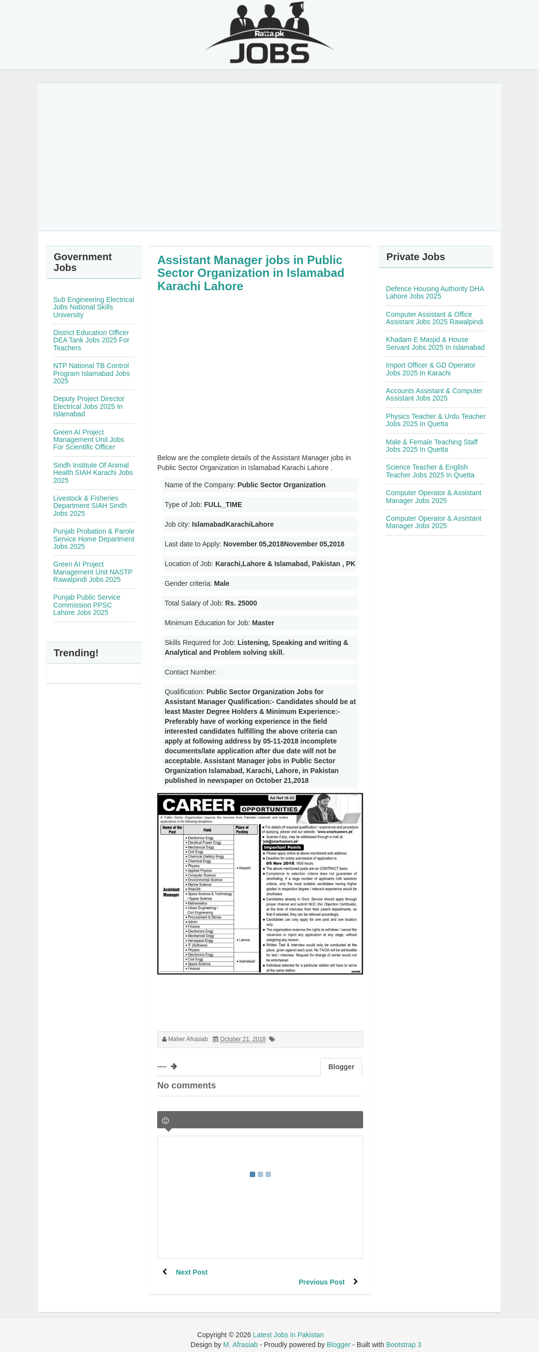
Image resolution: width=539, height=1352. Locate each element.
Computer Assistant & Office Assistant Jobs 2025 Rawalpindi (434, 318)
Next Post (193, 1272)
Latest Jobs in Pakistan (288, 1325)
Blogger (338, 1335)
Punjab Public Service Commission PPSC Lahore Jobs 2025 (86, 604)
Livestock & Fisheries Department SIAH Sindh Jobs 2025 (90, 505)
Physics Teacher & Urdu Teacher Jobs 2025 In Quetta (436, 420)
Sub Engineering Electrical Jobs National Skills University (93, 307)
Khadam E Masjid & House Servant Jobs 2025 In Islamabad (435, 343)
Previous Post (320, 1272)
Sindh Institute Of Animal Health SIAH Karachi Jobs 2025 (93, 472)
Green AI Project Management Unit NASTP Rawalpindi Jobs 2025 (93, 571)
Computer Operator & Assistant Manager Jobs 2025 (433, 496)
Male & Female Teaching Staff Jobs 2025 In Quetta (431, 445)
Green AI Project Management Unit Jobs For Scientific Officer (88, 439)
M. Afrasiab (240, 1335)
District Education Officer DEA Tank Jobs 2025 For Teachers (91, 340)
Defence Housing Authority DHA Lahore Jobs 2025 (434, 292)
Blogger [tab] (341, 1067)
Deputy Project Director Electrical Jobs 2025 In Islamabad (89, 406)
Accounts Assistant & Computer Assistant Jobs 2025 (434, 394)
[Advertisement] (269, 157)
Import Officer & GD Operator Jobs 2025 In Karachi (430, 368)
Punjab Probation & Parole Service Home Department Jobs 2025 (94, 538)
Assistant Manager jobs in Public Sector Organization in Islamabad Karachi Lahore (250, 273)
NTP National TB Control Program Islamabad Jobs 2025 (91, 373)
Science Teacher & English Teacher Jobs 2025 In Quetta (430, 470)
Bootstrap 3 (404, 1335)
